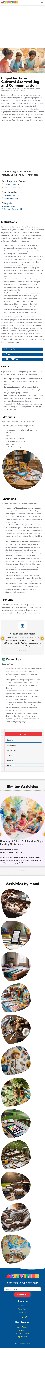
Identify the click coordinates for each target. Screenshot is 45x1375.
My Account (22, 1330)
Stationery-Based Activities (13, 209)
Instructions (11, 746)
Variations (11, 766)
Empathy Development (11, 184)
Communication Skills (11, 198)
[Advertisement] (21, 26)
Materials (10, 761)
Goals (9, 756)
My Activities (22, 1336)
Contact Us (22, 1312)
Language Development (12, 187)
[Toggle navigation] (42, 2)
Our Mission (22, 1306)
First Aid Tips (12, 359)
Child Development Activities (23, 1343)
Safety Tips (11, 349)
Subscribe (22, 1294)
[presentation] (2, 639)
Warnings (10, 354)
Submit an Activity (22, 1333)
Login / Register (22, 1327)
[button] (20, 652)
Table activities (9, 206)
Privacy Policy (22, 1309)
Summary (11, 741)
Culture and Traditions (11, 195)
